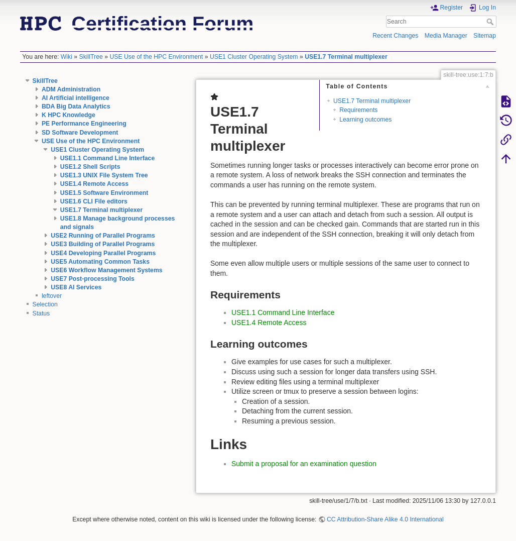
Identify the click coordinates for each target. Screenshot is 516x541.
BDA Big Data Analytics (76, 106)
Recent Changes (395, 35)
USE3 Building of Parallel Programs (103, 244)
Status (41, 313)
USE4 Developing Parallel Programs (103, 253)
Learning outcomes (365, 119)
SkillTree (91, 56)
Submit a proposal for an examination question (303, 464)
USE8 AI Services (76, 287)
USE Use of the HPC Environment (156, 56)
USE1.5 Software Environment (104, 192)
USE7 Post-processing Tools (93, 278)
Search (491, 21)
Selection (45, 304)
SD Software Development (80, 132)
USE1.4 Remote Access (94, 183)
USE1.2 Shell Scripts (90, 166)
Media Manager (446, 35)
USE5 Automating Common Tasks (100, 261)
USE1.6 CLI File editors (93, 201)
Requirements (358, 110)
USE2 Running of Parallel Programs (103, 235)
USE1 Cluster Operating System (254, 56)
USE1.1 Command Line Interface (107, 158)
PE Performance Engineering (84, 123)
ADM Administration (71, 89)
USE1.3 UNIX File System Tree (104, 175)
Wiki (66, 56)
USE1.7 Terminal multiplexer (346, 56)
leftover (52, 295)
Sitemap (484, 35)
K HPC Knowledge (68, 115)
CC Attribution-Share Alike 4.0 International (385, 519)
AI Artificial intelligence (75, 97)
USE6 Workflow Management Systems (106, 270)
